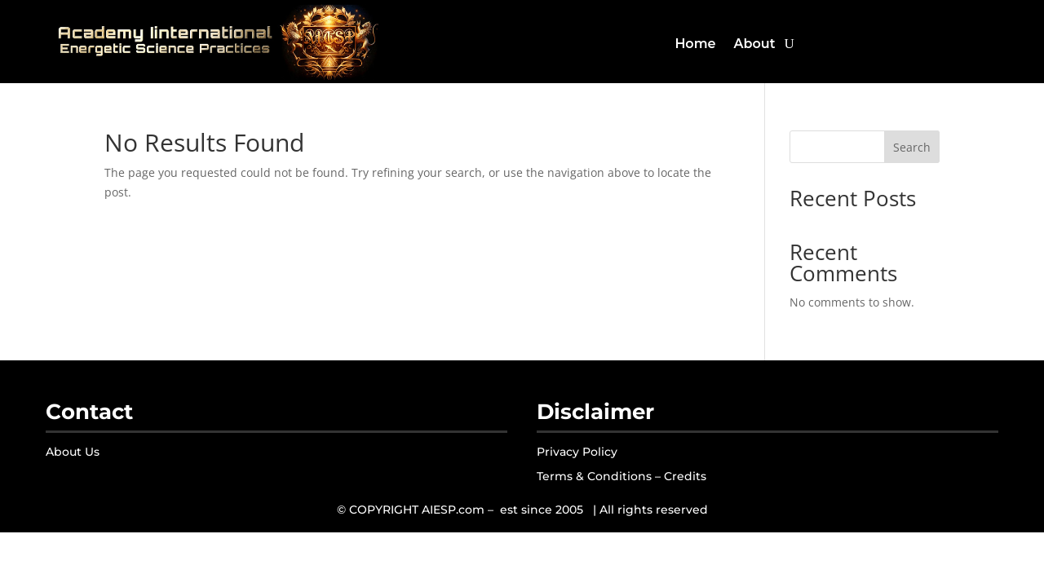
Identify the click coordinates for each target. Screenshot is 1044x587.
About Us (73, 451)
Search (912, 147)
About (754, 43)
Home (695, 43)
